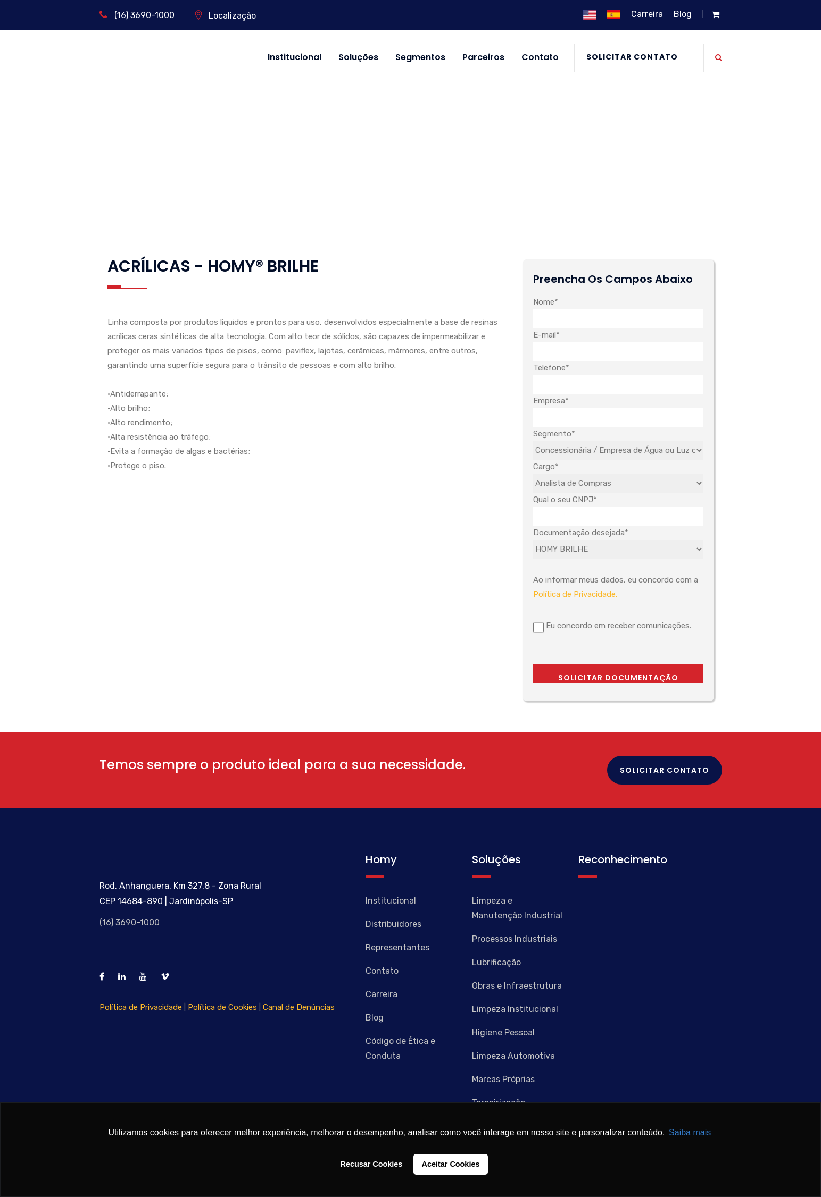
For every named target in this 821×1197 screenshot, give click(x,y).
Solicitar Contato (639, 57)
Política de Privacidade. (575, 594)
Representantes (397, 947)
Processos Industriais (514, 939)
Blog (683, 14)
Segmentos (420, 57)
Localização (225, 16)
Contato (540, 57)
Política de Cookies (222, 1007)
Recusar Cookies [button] (372, 1164)
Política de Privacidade (140, 1007)
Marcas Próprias (503, 1079)
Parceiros (483, 57)
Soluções (358, 57)
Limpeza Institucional (515, 1009)
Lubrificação (496, 962)
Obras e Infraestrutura (517, 986)
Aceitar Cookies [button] (451, 1164)
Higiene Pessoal (503, 1032)
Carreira (647, 14)
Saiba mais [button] (690, 1132)
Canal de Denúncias (299, 1007)
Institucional (294, 57)
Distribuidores (393, 924)
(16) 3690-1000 (137, 15)
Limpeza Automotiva (513, 1056)
